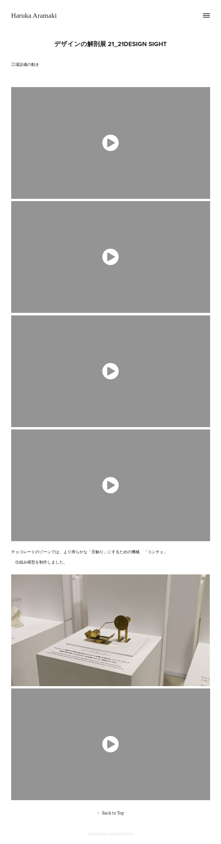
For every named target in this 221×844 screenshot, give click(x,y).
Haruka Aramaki (34, 15)
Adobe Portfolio (120, 834)
